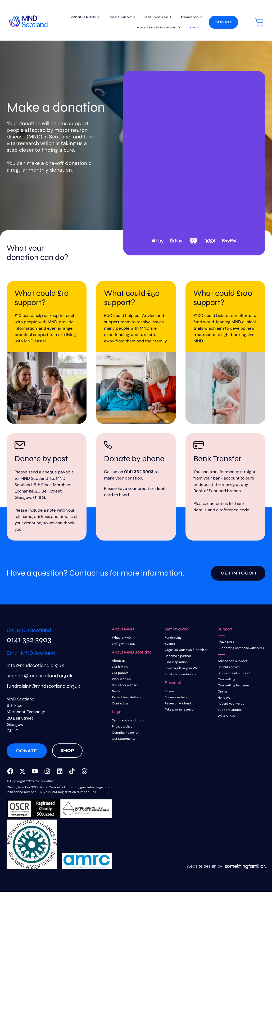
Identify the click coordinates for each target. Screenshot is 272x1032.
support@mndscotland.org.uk (39, 678)
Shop (188, 29)
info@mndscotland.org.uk (35, 668)
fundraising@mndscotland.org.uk (43, 689)
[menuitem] (77, 14)
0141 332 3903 (138, 471)
